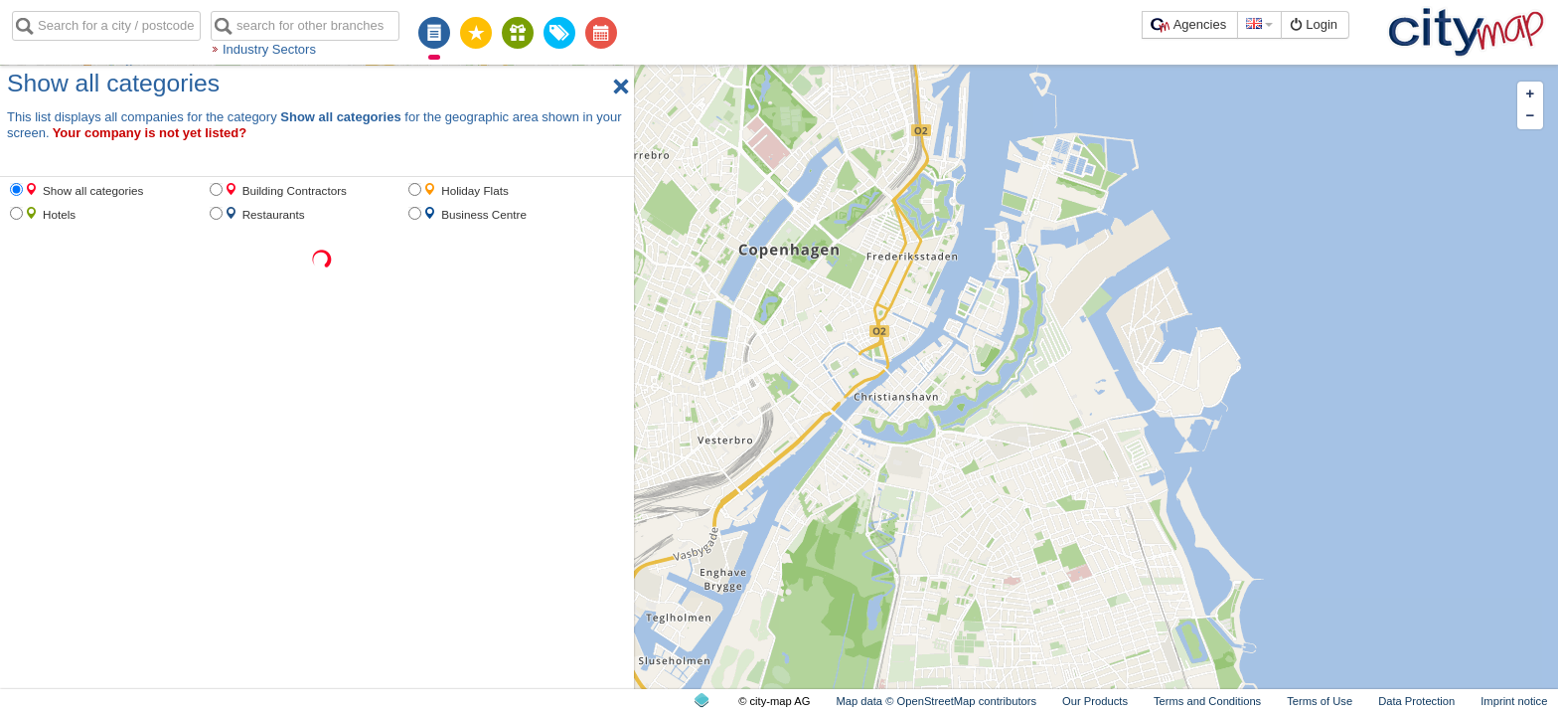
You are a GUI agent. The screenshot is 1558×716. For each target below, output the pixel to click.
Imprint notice (1513, 701)
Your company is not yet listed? (150, 132)
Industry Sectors (269, 49)
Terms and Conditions (1207, 701)
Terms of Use (1319, 701)
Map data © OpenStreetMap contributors (936, 701)
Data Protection (1416, 701)
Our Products (1095, 701)
